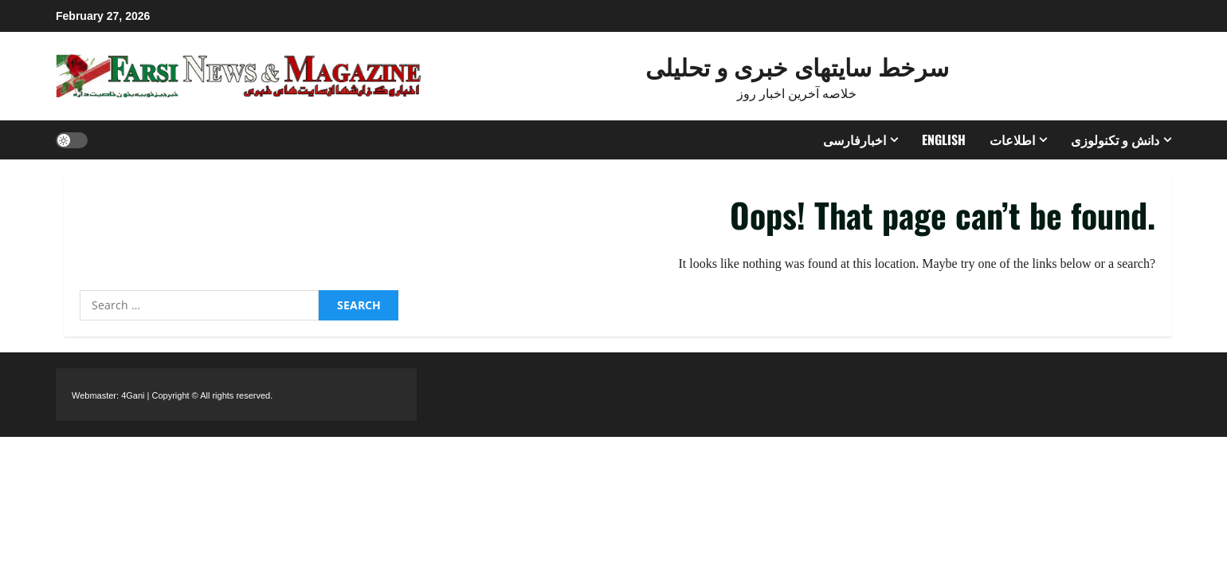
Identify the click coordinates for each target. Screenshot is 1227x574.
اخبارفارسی (854, 139)
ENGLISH (944, 139)
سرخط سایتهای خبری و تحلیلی (797, 66)
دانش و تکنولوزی (1115, 139)
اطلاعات (1012, 139)
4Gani (132, 395)
